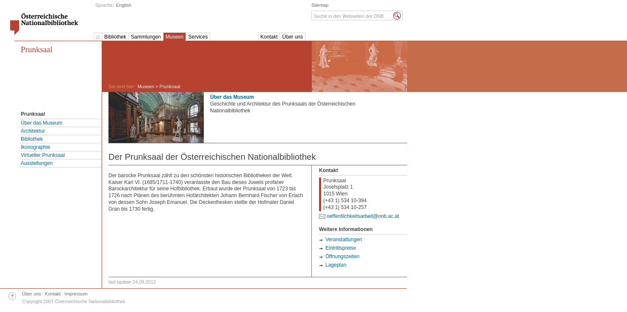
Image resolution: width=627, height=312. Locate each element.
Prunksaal (37, 49)
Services (198, 37)
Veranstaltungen (343, 239)
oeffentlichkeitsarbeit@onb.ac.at (363, 216)
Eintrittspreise (340, 248)
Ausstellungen (37, 163)
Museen (175, 37)
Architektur (33, 131)
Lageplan (335, 265)
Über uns (292, 37)
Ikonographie (35, 147)
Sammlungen (146, 37)
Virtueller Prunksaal (43, 155)
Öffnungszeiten (342, 256)
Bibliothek (115, 37)
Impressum (75, 293)
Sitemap (319, 5)
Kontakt (269, 37)
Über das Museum (41, 123)
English (123, 5)
